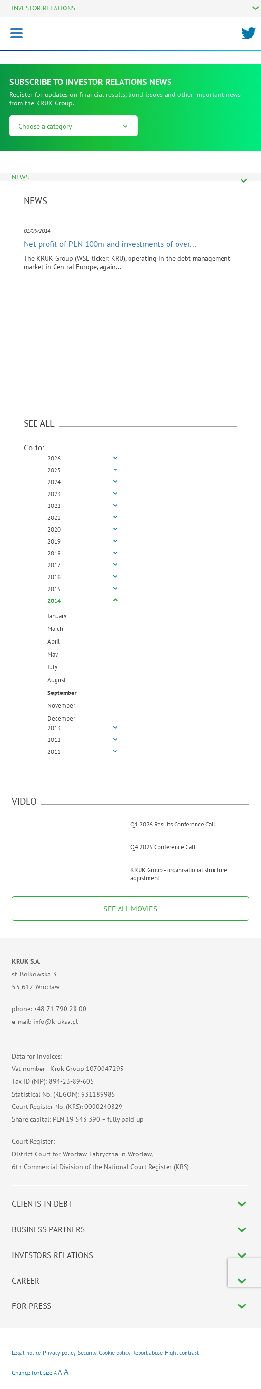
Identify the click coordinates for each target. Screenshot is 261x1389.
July (52, 667)
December (61, 718)
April (53, 642)
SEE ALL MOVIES (130, 908)
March (55, 629)
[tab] (130, 459)
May (52, 654)
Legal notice (26, 1352)
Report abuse (147, 1352)
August (56, 680)
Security (87, 1352)
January (56, 616)
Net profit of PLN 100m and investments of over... (110, 244)
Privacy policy (59, 1352)
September (62, 693)
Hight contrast (182, 1352)
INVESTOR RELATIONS (43, 8)
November (61, 706)
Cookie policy (114, 1352)
